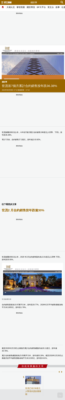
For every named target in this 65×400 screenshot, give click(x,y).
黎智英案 (21, 7)
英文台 (51, 7)
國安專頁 (31, 7)
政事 (58, 7)
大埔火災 (10, 7)
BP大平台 (41, 7)
